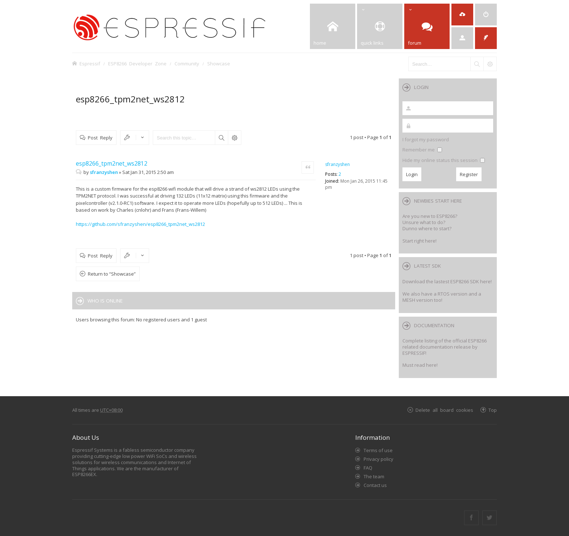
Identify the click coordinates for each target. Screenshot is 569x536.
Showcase (218, 63)
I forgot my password (425, 139)
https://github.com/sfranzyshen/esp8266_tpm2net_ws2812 (140, 224)
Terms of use (378, 450)
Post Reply (100, 137)
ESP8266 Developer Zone (137, 63)
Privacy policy (378, 459)
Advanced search (234, 138)
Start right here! (419, 240)
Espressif (89, 63)
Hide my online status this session (443, 160)
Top (492, 409)
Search (221, 138)
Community (187, 63)
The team (374, 476)
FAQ (368, 467)
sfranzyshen (337, 164)
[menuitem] (486, 14)
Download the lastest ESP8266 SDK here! (447, 281)
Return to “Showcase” (112, 274)
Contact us (375, 485)
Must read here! (420, 365)
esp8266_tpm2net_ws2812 (130, 99)
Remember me (422, 149)
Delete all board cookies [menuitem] (444, 409)
